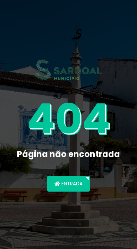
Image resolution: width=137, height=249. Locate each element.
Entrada (68, 183)
